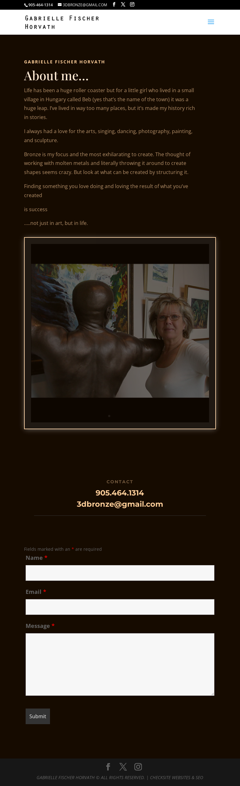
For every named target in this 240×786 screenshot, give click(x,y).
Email (36, 591)
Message (40, 625)
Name (37, 557)
